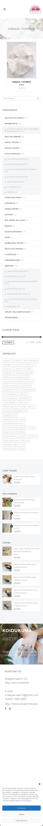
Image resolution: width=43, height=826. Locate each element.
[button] (39, 784)
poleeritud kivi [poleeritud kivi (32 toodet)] (10, 415)
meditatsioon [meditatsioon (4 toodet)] (24, 398)
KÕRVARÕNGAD (14, 289)
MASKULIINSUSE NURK (17, 294)
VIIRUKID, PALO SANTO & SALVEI (17, 312)
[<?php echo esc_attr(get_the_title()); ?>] (21, 88)
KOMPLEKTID (10, 203)
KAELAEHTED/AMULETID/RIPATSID (22, 281)
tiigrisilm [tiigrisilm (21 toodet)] (23, 436)
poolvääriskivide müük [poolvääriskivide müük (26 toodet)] (14, 423)
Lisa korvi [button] (19, 88)
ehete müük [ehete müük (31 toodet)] (30, 364)
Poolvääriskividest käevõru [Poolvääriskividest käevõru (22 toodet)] (15, 428)
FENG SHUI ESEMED (13, 137)
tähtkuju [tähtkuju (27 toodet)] (25, 440)
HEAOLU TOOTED (11, 142)
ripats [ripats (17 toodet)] (32, 428)
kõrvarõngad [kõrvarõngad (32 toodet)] (9, 398)
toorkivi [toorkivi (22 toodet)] (33, 436)
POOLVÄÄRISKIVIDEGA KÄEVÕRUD (22, 299)
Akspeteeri (21, 808)
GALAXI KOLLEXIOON (16, 271)
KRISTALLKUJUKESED (16, 164)
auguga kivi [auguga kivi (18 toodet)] (9, 364)
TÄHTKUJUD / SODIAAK (14, 249)
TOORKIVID (12, 187)
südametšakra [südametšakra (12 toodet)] (10, 436)
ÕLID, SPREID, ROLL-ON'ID (15, 220)
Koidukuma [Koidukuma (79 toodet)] (9, 381)
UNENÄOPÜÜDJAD (12, 260)
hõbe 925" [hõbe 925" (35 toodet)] (8, 373)
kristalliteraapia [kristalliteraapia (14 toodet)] (27, 390)
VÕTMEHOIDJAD (11, 318)
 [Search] (38, 98)
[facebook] (6, 709)
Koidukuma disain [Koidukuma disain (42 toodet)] (12, 386)
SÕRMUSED (12, 306)
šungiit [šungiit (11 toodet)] (21, 449)
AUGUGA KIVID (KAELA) (14, 118)
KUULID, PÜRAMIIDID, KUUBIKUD (22, 169)
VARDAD (11, 192)
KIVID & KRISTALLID (12, 154)
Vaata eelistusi (21, 821)
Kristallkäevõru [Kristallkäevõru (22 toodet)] (10, 394)
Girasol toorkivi (21, 82)
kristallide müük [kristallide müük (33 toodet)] (11, 390)
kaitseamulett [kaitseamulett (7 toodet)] (22, 377)
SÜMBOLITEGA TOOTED (14, 243)
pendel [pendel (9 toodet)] (7, 411)
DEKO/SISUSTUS (11, 124)
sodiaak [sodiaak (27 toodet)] (20, 432)
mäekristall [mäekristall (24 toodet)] (23, 402)
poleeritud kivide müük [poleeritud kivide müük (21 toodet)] (14, 419)
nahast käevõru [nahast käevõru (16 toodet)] (27, 407)
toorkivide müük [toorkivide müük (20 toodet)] (11, 440)
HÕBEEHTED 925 (14, 276)
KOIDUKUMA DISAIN (13, 197)
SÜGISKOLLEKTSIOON (13, 232)
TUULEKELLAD (10, 254)
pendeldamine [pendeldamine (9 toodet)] (19, 411)
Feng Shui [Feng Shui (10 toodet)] (8, 369)
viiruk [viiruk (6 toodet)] (22, 444)
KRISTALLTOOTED (11, 209)
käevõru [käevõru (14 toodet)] (23, 394)
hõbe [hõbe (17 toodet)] (28, 369)
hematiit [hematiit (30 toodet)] (19, 369)
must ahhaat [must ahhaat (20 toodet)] (9, 402)
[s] (21, 98)
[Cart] (4, 9)
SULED (7, 237)
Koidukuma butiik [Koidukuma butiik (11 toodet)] (25, 381)
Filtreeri (8, 342)
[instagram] (10, 709)
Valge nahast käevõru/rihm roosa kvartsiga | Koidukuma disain (27, 551)
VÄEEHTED (9, 266)
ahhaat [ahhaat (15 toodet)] (7, 360)
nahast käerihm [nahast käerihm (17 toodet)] (10, 407)
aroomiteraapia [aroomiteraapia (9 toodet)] (30, 360)
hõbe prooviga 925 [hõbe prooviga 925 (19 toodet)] (24, 373)
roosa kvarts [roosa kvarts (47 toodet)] (9, 432)
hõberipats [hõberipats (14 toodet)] (8, 377)
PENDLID (8, 226)
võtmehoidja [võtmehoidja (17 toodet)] (9, 449)
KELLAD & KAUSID (12, 148)
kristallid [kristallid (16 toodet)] (26, 386)
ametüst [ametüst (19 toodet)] (16, 360)
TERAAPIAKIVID (14, 182)
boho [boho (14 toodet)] (19, 364)
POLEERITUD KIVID (15, 177)
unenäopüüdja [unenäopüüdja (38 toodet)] (10, 444)
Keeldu (22, 814)
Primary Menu (38, 9)
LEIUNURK (9, 215)
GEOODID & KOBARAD (17, 159)
